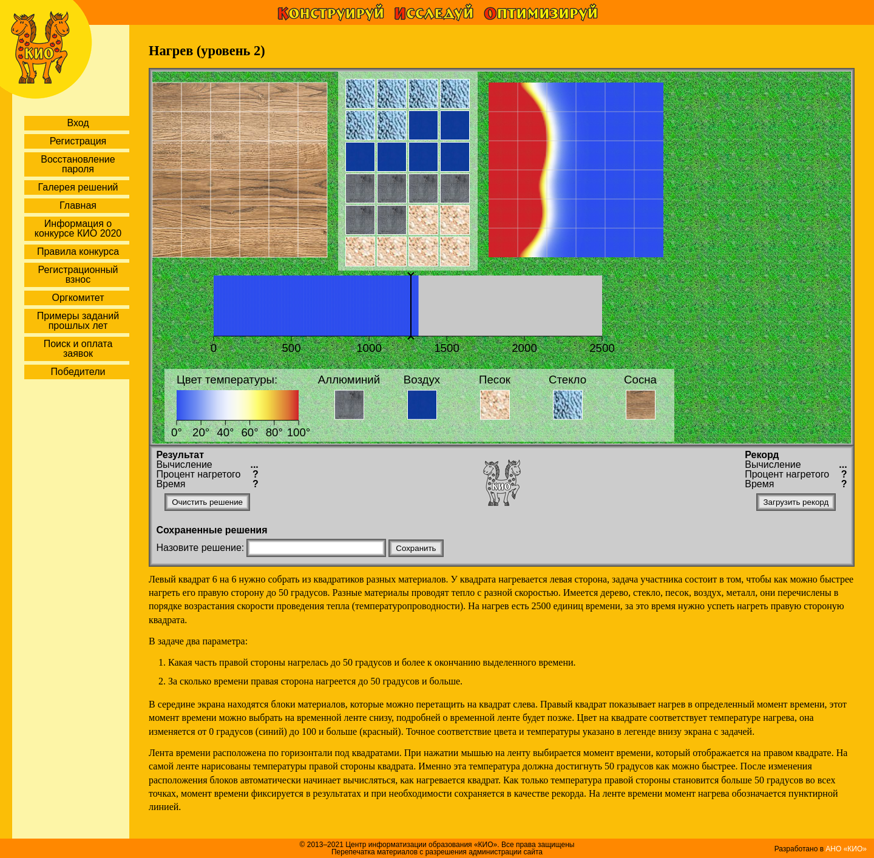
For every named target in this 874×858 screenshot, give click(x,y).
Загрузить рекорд (796, 502)
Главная (78, 205)
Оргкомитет (78, 297)
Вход (78, 123)
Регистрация (78, 141)
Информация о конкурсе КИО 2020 (78, 228)
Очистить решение (207, 502)
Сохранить (416, 548)
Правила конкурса (78, 251)
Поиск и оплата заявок (78, 349)
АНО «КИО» (846, 849)
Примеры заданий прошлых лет (78, 321)
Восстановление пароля (78, 164)
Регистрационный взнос (78, 275)
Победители (78, 372)
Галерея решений (78, 187)
